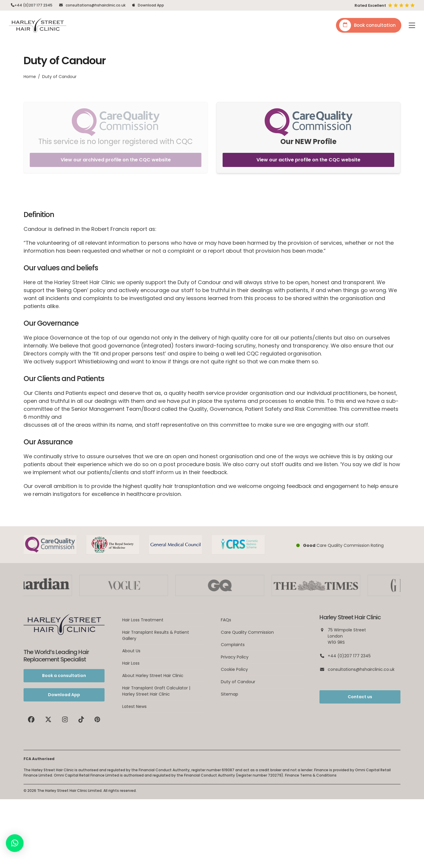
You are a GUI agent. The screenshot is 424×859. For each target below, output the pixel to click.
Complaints (233, 645)
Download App (151, 5)
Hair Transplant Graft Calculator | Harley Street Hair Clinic (156, 691)
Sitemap (229, 694)
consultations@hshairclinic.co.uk (95, 5)
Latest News (134, 706)
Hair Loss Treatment (142, 620)
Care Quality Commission (247, 632)
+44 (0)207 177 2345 (33, 5)
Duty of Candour (238, 682)
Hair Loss (131, 663)
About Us (131, 651)
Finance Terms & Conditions (311, 775)
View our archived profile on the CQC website (116, 159)
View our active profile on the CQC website (308, 159)
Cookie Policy (234, 669)
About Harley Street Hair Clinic (152, 675)
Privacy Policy (235, 657)
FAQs (226, 620)
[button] (412, 25)
